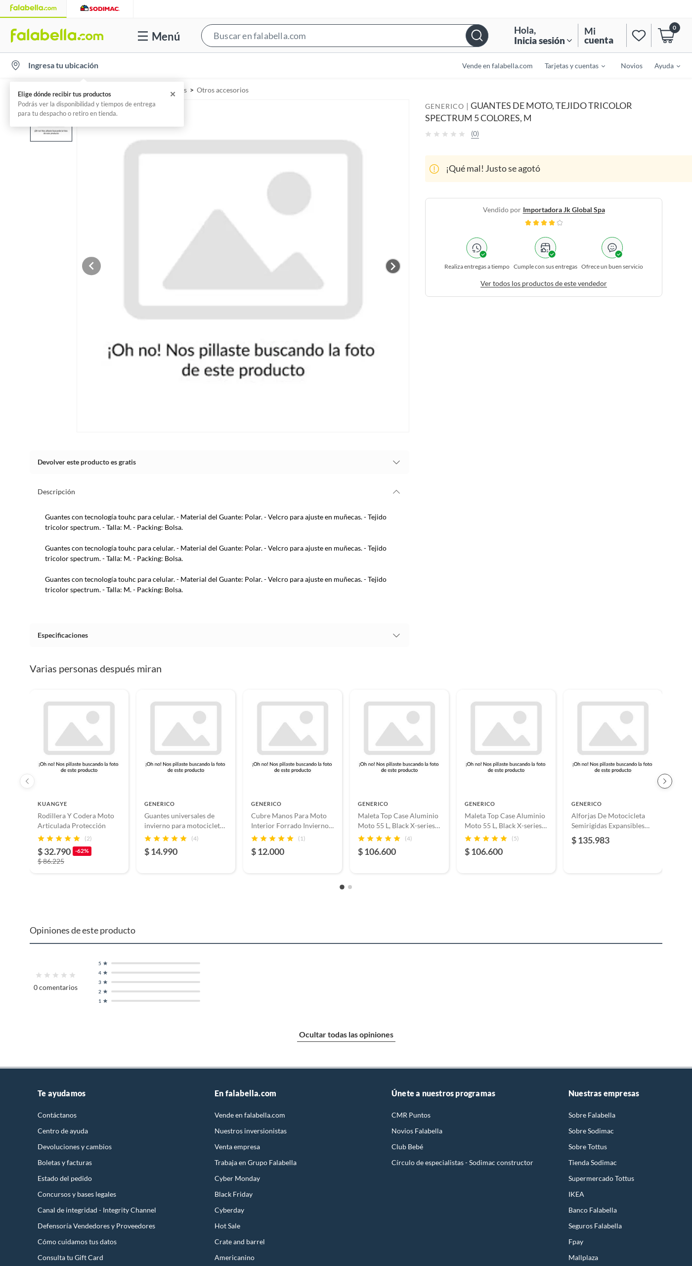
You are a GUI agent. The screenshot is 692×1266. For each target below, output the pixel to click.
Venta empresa (237, 1144)
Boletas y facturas (65, 1160)
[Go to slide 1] (342, 885)
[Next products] (664, 779)
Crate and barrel (240, 1239)
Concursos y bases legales (77, 1191)
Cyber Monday (237, 1176)
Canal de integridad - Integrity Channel (97, 1207)
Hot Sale (227, 1223)
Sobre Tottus (587, 1144)
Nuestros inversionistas (251, 1128)
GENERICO (444, 106)
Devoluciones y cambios (75, 1144)
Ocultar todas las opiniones (346, 1031)
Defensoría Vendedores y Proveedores (96, 1223)
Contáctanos (57, 1112)
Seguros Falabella (595, 1223)
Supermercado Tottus (601, 1176)
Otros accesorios (223, 90)
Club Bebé (407, 1144)
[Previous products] (27, 779)
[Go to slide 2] (350, 885)
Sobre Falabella (591, 1112)
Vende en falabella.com (497, 65)
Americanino (235, 1255)
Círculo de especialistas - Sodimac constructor (462, 1160)
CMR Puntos (411, 1112)
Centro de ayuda (63, 1128)
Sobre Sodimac (591, 1128)
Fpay (575, 1239)
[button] (344, 35)
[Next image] (393, 265)
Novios (632, 65)
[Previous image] (102, 265)
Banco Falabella (592, 1207)
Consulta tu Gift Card (70, 1255)
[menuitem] (569, 65)
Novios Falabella (416, 1128)
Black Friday (234, 1191)
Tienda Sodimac (592, 1160)
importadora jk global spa (564, 209)
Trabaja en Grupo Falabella (256, 1160)
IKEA (576, 1191)
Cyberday (229, 1207)
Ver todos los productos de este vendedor (543, 283)
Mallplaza (583, 1255)
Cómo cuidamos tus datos (77, 1239)
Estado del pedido (65, 1176)
